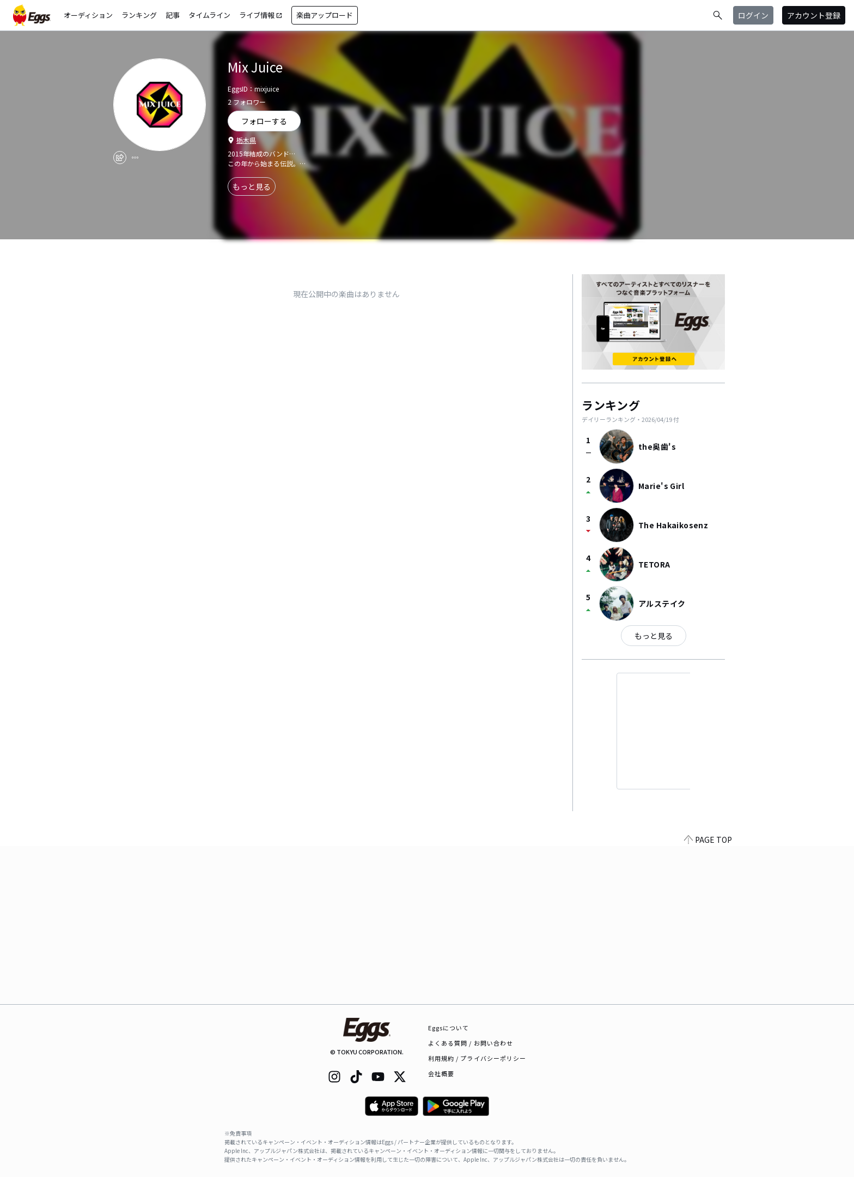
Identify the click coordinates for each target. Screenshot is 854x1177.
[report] (135, 157)
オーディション (88, 15)
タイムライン (209, 15)
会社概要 (441, 1073)
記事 (173, 15)
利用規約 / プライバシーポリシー (477, 1058)
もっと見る (252, 186)
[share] (119, 157)
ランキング (139, 15)
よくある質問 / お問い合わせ (471, 1043)
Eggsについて (448, 1027)
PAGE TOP (708, 997)
